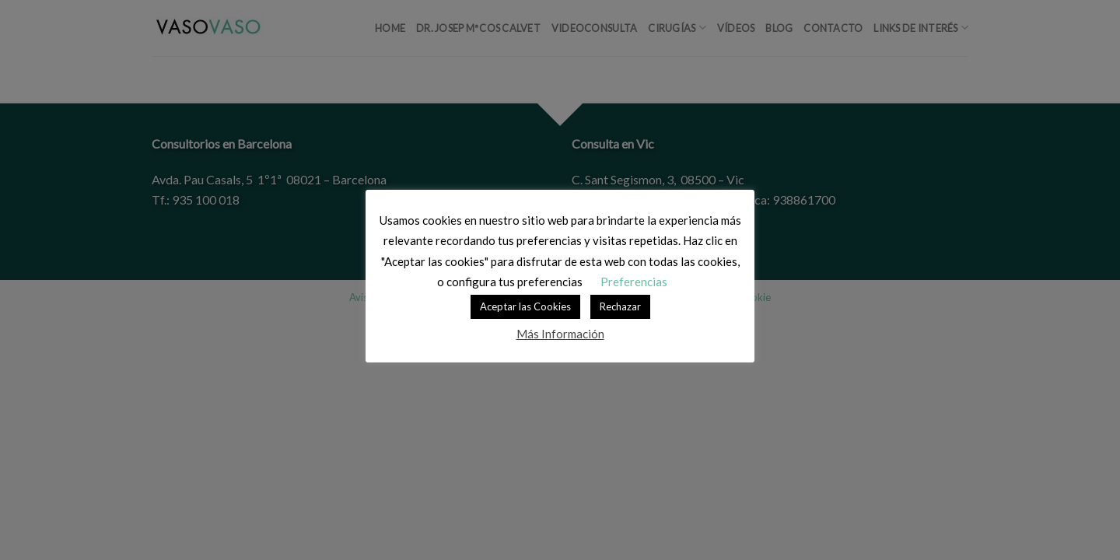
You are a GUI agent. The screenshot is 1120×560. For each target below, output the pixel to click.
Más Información (560, 334)
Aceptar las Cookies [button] (525, 306)
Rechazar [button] (620, 306)
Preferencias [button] (633, 282)
